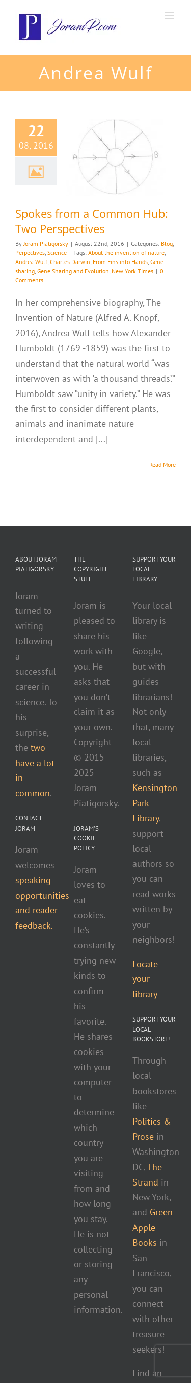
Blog (167, 243)
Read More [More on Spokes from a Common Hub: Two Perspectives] (162, 464)
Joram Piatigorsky (45, 243)
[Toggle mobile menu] (170, 15)
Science (57, 252)
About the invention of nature (126, 252)
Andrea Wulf (31, 262)
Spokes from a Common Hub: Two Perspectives (91, 221)
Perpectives (30, 252)
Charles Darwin (70, 262)
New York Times (132, 271)
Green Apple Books (152, 1227)
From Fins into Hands (120, 262)
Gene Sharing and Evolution (73, 271)
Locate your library (145, 979)
